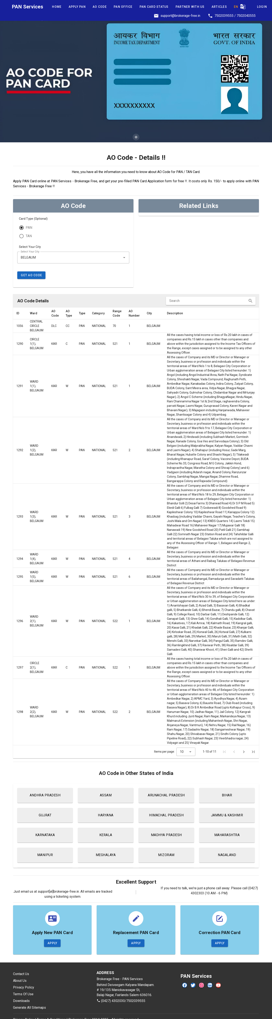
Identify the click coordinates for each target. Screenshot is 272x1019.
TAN (29, 236)
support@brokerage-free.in (180, 16)
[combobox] (73, 257)
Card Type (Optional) (33, 218)
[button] (124, 257)
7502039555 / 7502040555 (235, 16)
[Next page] (244, 752)
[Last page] (253, 752)
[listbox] (199, 214)
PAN (29, 228)
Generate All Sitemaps (29, 1008)
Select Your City (30, 246)
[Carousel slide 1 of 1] (136, 137)
